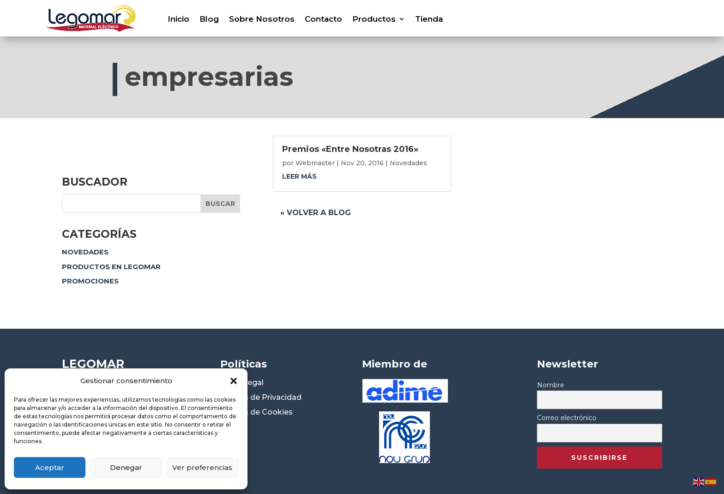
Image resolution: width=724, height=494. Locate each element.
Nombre (550, 385)
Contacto (323, 19)
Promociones (90, 281)
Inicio (178, 19)
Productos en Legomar (111, 266)
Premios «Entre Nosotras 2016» (350, 149)
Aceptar (49, 467)
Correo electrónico (567, 418)
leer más (299, 176)
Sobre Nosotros (262, 19)
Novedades (85, 251)
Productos (374, 19)
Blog (209, 19)
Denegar (126, 467)
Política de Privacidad (261, 397)
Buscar (220, 203)
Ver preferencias (202, 467)
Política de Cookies (256, 412)
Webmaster (315, 163)
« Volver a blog (315, 212)
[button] (233, 381)
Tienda (429, 19)
